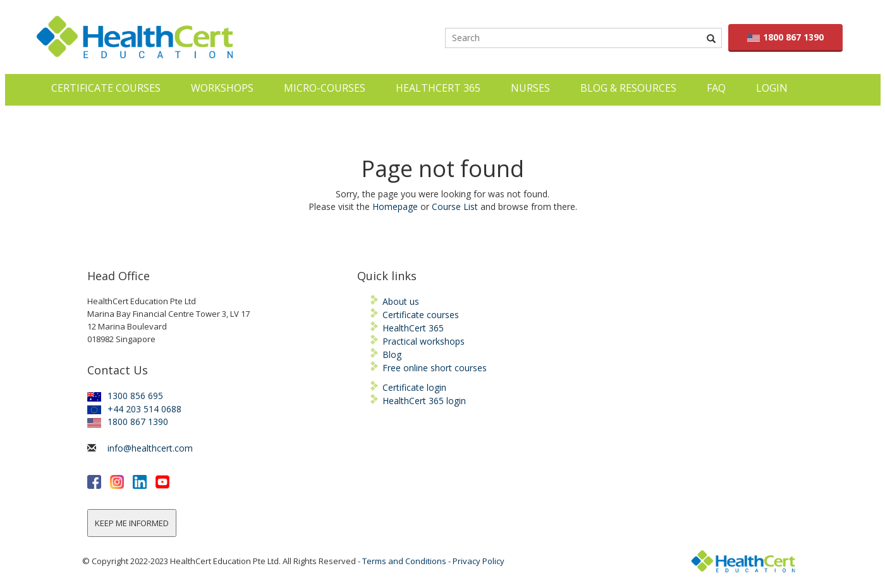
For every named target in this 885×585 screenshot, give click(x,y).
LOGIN (772, 88)
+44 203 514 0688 (134, 409)
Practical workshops (423, 341)
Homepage (395, 206)
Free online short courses (434, 368)
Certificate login (414, 387)
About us (400, 301)
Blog (391, 354)
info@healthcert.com (150, 448)
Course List (455, 206)
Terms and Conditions (404, 561)
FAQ (716, 88)
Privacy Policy (478, 561)
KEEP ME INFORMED (132, 523)
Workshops (222, 88)
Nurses (530, 88)
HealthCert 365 (438, 88)
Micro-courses (324, 88)
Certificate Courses (106, 88)
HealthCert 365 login (424, 401)
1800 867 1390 (785, 37)
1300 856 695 (125, 396)
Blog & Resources (628, 88)
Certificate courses (420, 315)
